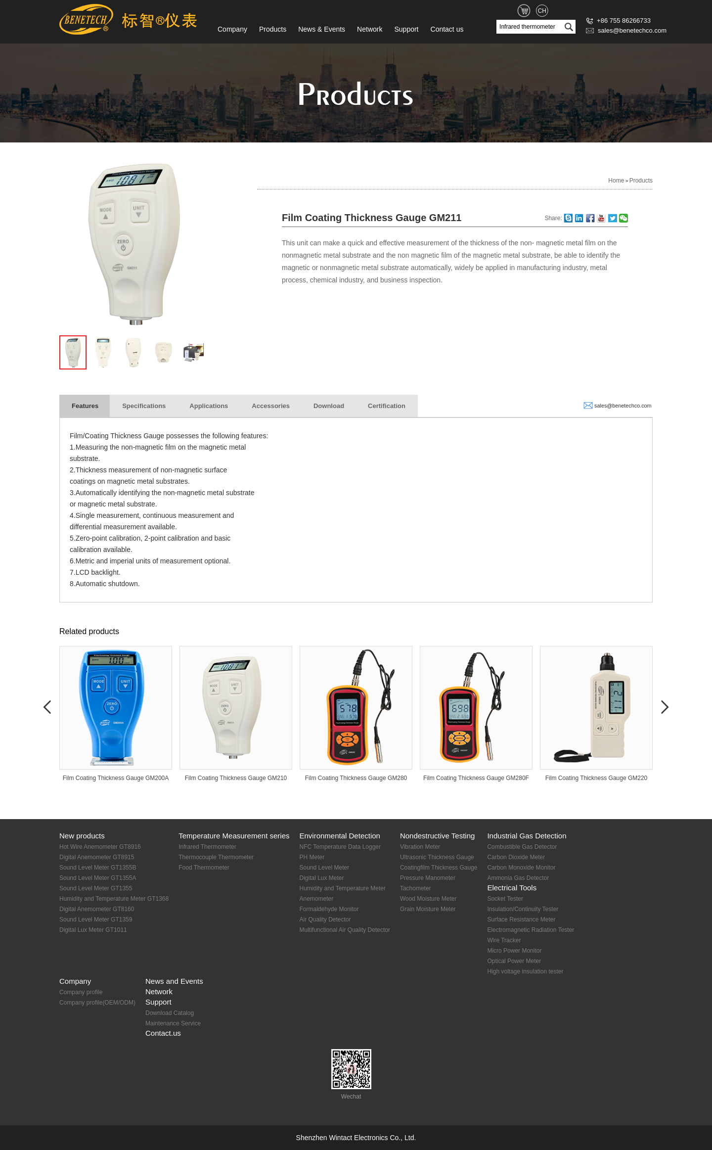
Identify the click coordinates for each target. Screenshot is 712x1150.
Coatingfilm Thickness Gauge (439, 867)
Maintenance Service (173, 1023)
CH (542, 10)
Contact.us (163, 1033)
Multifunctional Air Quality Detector (344, 929)
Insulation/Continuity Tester (522, 909)
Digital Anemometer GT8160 (96, 909)
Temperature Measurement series (233, 835)
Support (406, 29)
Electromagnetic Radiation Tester (530, 929)
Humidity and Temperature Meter (342, 888)
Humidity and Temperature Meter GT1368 (114, 898)
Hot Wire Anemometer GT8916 (100, 846)
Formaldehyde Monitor (328, 909)
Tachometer (415, 888)
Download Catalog (169, 1013)
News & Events (321, 29)
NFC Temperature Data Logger (340, 846)
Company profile (80, 992)
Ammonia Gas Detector (518, 877)
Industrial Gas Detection (526, 835)
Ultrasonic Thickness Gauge (437, 857)
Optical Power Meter (514, 961)
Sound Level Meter (324, 867)
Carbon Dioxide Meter (516, 857)
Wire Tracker (504, 940)
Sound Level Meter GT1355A (97, 877)
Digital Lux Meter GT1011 (93, 929)
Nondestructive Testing (437, 835)
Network (369, 29)
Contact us (447, 29)
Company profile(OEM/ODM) (97, 1002)
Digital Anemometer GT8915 (96, 857)
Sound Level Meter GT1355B (97, 867)
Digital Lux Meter (321, 877)
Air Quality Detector (325, 919)
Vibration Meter (420, 846)
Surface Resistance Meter (521, 919)
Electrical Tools (511, 887)
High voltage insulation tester (525, 971)
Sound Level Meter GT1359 (95, 919)
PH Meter (311, 857)
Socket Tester (505, 898)
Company (232, 29)
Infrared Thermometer (207, 846)
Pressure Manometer (427, 877)
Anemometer (316, 898)
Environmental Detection (339, 835)
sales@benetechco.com (626, 30)
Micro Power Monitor (514, 950)
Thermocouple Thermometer (216, 857)
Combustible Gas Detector (522, 846)
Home (616, 180)
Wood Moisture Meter (428, 898)
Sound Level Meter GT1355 (95, 888)
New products (82, 835)
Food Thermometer (203, 867)
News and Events (174, 981)
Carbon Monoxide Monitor (521, 867)
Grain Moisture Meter (428, 909)
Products (272, 29)
